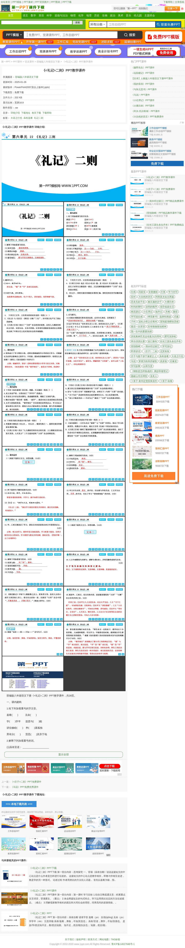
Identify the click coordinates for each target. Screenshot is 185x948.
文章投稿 (179, 2)
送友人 (153, 376)
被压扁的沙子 (155, 301)
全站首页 (5, 2)
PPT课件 (17, 61)
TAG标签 (115, 939)
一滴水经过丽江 (151, 346)
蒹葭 (175, 311)
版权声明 (81, 939)
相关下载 (36, 112)
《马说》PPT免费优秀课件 (24, 787)
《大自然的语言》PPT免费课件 (147, 116)
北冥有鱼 (164, 351)
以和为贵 (147, 366)
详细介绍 (15, 112)
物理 (73, 15)
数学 (33, 15)
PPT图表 (55, 2)
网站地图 (104, 939)
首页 (10, 15)
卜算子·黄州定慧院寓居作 (144, 381)
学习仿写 (173, 292)
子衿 (133, 321)
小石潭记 (147, 311)
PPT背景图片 (42, 2)
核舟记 (158, 311)
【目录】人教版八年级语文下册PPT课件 (152, 78)
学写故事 (135, 366)
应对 (133, 296)
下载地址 (25, 112)
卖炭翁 (163, 361)
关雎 (167, 311)
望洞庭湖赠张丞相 (169, 321)
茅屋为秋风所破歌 (148, 361)
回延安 (142, 292)
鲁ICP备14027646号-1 (123, 944)
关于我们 (69, 939)
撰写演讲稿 (170, 336)
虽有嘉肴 (28, 118)
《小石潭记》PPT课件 (142, 100)
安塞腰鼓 (153, 292)
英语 (41, 15)
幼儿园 (138, 15)
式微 (176, 316)
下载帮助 (168, 2)
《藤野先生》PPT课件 (142, 67)
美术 (120, 15)
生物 (104, 15)
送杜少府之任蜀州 (148, 321)
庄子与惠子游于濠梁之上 (143, 356)
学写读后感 (137, 316)
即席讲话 (135, 351)
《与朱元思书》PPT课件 (144, 89)
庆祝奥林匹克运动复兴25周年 (146, 336)
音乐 (128, 15)
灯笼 (163, 292)
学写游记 (167, 346)
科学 (49, 15)
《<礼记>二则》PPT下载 (43, 868)
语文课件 (29, 61)
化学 (81, 15)
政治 (112, 15)
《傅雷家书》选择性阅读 (158, 316)
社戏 (133, 292)
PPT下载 (67, 2)
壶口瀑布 (152, 341)
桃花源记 (135, 311)
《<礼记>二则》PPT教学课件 (160, 177)
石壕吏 (173, 361)
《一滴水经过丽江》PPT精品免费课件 (164, 201)
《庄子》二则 (150, 351)
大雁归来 (169, 301)
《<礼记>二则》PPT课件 (43, 890)
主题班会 (149, 15)
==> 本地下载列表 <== (19, 804)
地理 (89, 15)
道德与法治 (61, 15)
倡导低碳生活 (167, 306)
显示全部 (63, 754)
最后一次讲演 (138, 326)
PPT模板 (16, 2)
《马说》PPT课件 (140, 94)
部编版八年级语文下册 (48, 61)
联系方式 (92, 939)
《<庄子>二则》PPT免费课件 (26, 781)
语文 (25, 15)
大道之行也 (16, 118)
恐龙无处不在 (138, 301)
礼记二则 (38, 118)
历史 (96, 15)
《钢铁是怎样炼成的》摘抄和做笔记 (149, 371)
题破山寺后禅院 (139, 376)
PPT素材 (28, 2)
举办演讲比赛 (138, 341)
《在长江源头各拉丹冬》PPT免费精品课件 (164, 224)
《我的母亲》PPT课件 (142, 84)
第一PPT (5, 61)
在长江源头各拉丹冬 (170, 341)
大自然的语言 (145, 296)
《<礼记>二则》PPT (40, 913)
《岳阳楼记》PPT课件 (142, 73)
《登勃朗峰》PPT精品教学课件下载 (163, 213)
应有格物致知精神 (157, 326)
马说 (133, 361)
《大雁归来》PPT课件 (142, 105)
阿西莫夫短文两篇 (164, 296)
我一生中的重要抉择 (141, 331)
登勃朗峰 (135, 346)
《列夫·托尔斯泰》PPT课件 (145, 111)
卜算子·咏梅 (166, 381)
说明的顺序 (151, 306)
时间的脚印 (137, 306)
